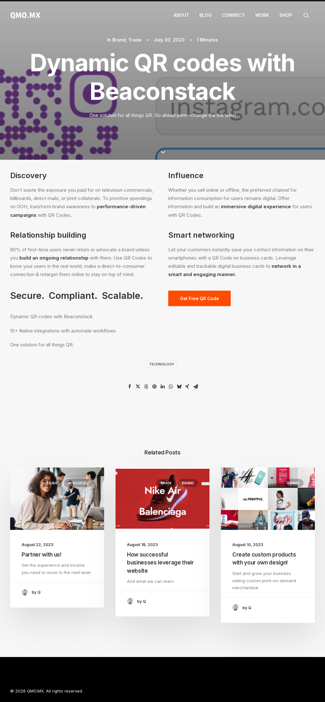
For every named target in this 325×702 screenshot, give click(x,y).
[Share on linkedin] (162, 386)
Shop (285, 15)
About (181, 15)
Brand (119, 39)
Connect (233, 15)
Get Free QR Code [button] (199, 298)
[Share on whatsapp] (171, 386)
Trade (135, 39)
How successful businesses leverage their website (160, 562)
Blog (205, 15)
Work (262, 15)
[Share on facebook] (129, 386)
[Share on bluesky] (179, 386)
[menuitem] (181, 15)
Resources (78, 483)
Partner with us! (42, 554)
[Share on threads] (146, 386)
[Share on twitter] (138, 386)
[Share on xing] (187, 386)
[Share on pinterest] (154, 386)
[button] (309, 15)
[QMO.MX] (25, 15)
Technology (161, 364)
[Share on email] (195, 386)
